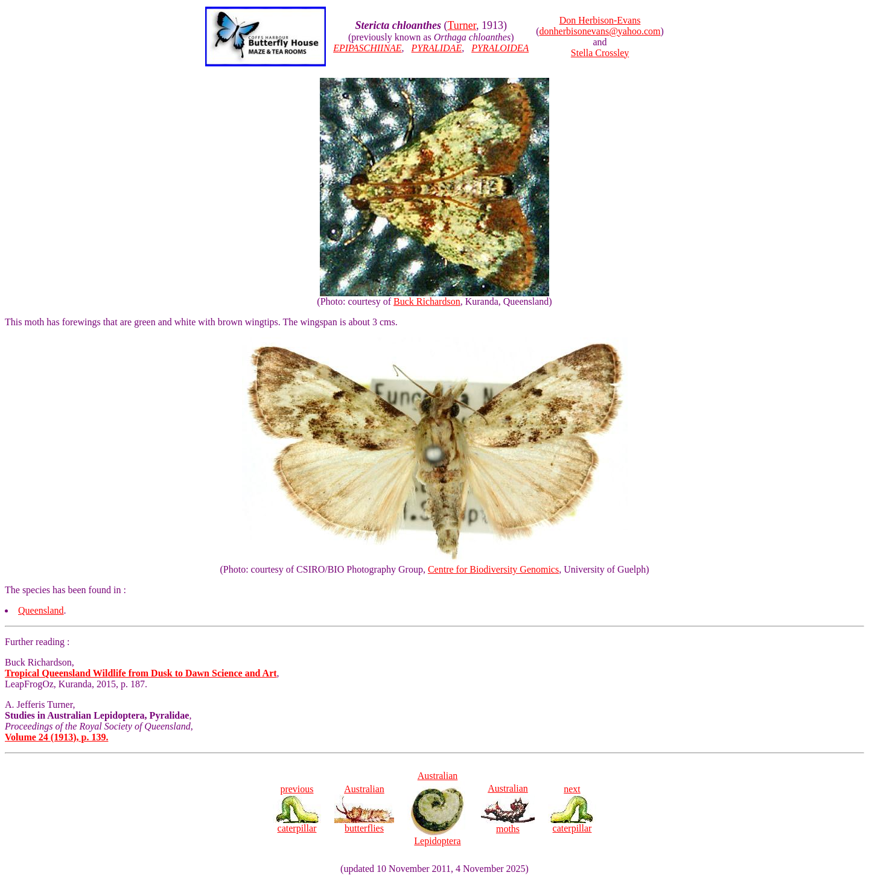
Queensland (41, 610)
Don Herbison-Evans (600, 20)
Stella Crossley (600, 53)
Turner (461, 25)
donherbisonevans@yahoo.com (600, 31)
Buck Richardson (426, 301)
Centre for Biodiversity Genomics (493, 569)
